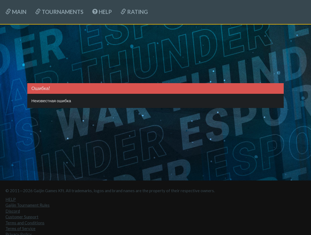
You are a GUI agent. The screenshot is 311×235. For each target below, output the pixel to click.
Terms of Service (20, 228)
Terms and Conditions (24, 222)
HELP (102, 11)
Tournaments (59, 11)
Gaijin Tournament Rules (27, 205)
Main (15, 11)
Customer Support (21, 216)
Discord (12, 211)
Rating (134, 11)
